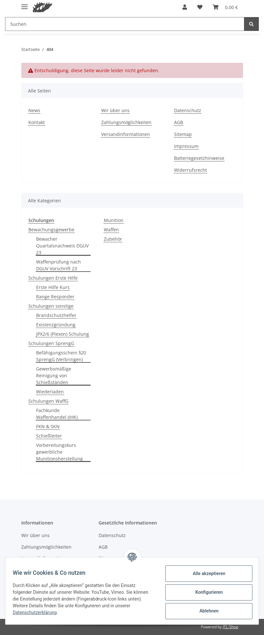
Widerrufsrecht (190, 170)
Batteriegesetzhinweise (199, 158)
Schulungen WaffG (48, 401)
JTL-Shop (230, 627)
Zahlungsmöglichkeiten (126, 122)
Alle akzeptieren (206, 573)
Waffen (111, 229)
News (34, 110)
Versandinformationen (125, 134)
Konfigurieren (206, 592)
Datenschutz (187, 110)
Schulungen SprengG (51, 343)
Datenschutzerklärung (38, 612)
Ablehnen (205, 610)
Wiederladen (50, 392)
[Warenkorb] (225, 7)
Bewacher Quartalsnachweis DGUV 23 (62, 245)
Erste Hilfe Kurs (53, 287)
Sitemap (183, 134)
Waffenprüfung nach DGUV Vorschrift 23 (58, 265)
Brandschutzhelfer (56, 315)
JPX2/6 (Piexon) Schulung (62, 334)
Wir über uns (115, 110)
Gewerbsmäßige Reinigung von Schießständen (53, 375)
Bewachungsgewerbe (51, 229)
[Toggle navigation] (24, 4)
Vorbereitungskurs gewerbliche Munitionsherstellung (59, 452)
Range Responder (55, 296)
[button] (184, 7)
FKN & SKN (48, 426)
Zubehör (113, 239)
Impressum (186, 146)
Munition (113, 220)
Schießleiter (49, 436)
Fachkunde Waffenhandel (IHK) (57, 413)
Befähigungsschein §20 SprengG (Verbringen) (61, 356)
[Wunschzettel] (200, 7)
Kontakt (36, 122)
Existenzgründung (55, 325)
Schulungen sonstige (50, 306)
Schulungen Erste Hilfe (53, 278)
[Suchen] (124, 24)
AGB (178, 122)
